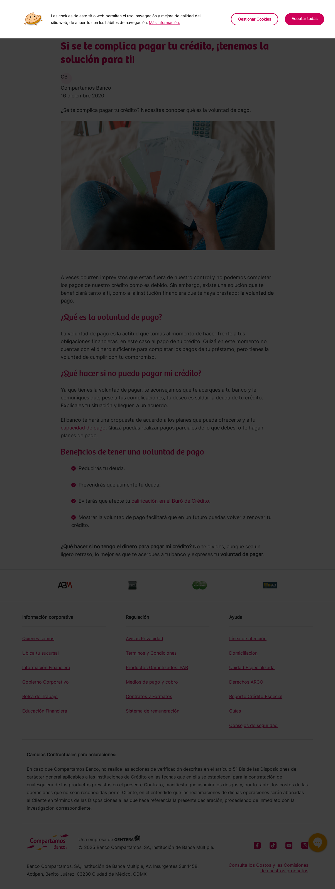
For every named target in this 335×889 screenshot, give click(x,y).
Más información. (164, 22)
